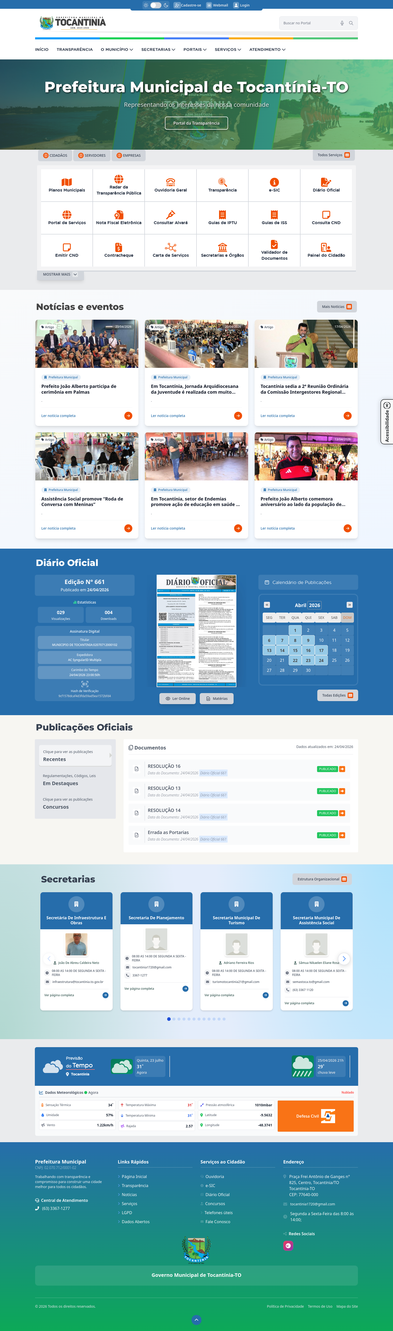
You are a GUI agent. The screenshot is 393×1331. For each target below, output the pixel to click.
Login (241, 5)
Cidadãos (55, 155)
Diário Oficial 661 (213, 773)
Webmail (217, 5)
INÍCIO (42, 49)
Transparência (133, 1185)
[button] (344, 959)
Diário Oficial (215, 1194)
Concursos (213, 1203)
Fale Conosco (215, 1221)
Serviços (127, 1203)
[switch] (155, 5)
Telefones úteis (217, 1212)
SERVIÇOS (228, 49)
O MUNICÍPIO (117, 49)
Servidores (92, 155)
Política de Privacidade (285, 1306)
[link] (154, 23)
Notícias (127, 1194)
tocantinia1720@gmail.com (312, 1204)
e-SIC (208, 1185)
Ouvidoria (212, 1176)
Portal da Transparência (196, 123)
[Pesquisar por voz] (342, 23)
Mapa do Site (347, 1306)
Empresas (129, 155)
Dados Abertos (134, 1221)
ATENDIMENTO (267, 49)
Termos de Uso (320, 1306)
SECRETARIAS (158, 49)
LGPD (125, 1212)
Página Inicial (132, 1176)
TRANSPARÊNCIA (75, 49)
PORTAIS (195, 49)
